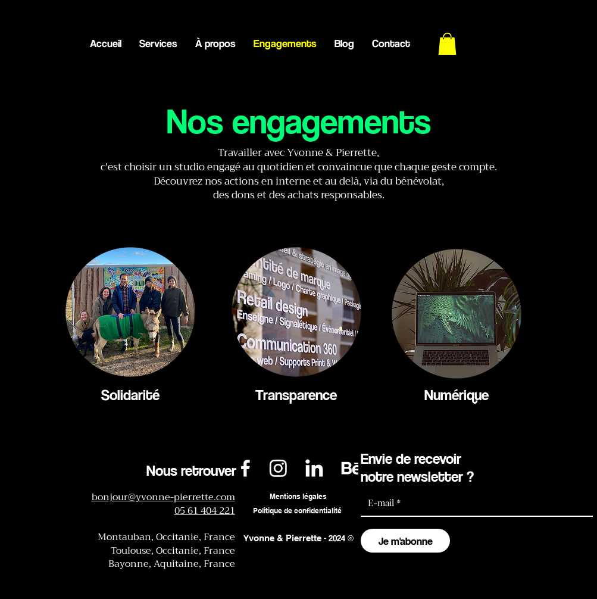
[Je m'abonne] (405, 541)
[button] (447, 44)
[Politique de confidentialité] (297, 511)
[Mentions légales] (298, 497)
